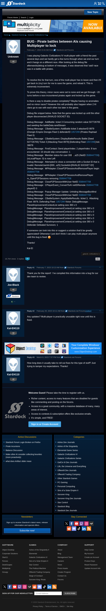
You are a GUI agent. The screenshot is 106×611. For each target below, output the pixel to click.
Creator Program (64, 572)
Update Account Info (92, 568)
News (60, 565)
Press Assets (63, 568)
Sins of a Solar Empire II (38, 561)
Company (62, 545)
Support (89, 545)
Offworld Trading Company (39, 572)
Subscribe (70, 593)
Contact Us (62, 576)
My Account (89, 553)
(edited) (88, 311)
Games (32, 545)
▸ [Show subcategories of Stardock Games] (26, 35)
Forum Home (12, 17)
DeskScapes (7, 565)
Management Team (65, 557)
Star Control (34, 565)
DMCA (62, 606)
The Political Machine (37, 568)
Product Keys (89, 561)
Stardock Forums (72, 267)
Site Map (70, 606)
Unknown (13, 56)
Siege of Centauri (36, 576)
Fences (5, 561)
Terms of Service (51, 606)
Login (31, 17)
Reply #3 (31, 357)
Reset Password (90, 565)
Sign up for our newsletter (17, 593)
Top (100, 268)
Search (23, 17)
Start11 (5, 557)
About (60, 550)
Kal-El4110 (13, 328)
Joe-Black (13, 285)
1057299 (75, 132)
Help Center (89, 550)
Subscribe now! (27, 530)
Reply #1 (31, 267)
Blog (59, 553)
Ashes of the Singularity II (39, 550)
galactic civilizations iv (91, 254)
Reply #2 (31, 311)
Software (7, 545)
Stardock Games (18, 35)
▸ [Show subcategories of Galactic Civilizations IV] (47, 35)
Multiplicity (6, 568)
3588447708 (92, 155)
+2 (13, 61)
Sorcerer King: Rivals (37, 579)
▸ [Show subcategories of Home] (9, 35)
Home (6, 35)
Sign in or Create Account (44, 424)
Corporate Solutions (10, 553)
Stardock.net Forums (64, 50)
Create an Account (91, 557)
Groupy (5, 572)
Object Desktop (8, 550)
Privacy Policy (38, 606)
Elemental (33, 553)
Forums (60, 579)
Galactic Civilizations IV (37, 35)
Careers (61, 561)
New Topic (93, 12)
